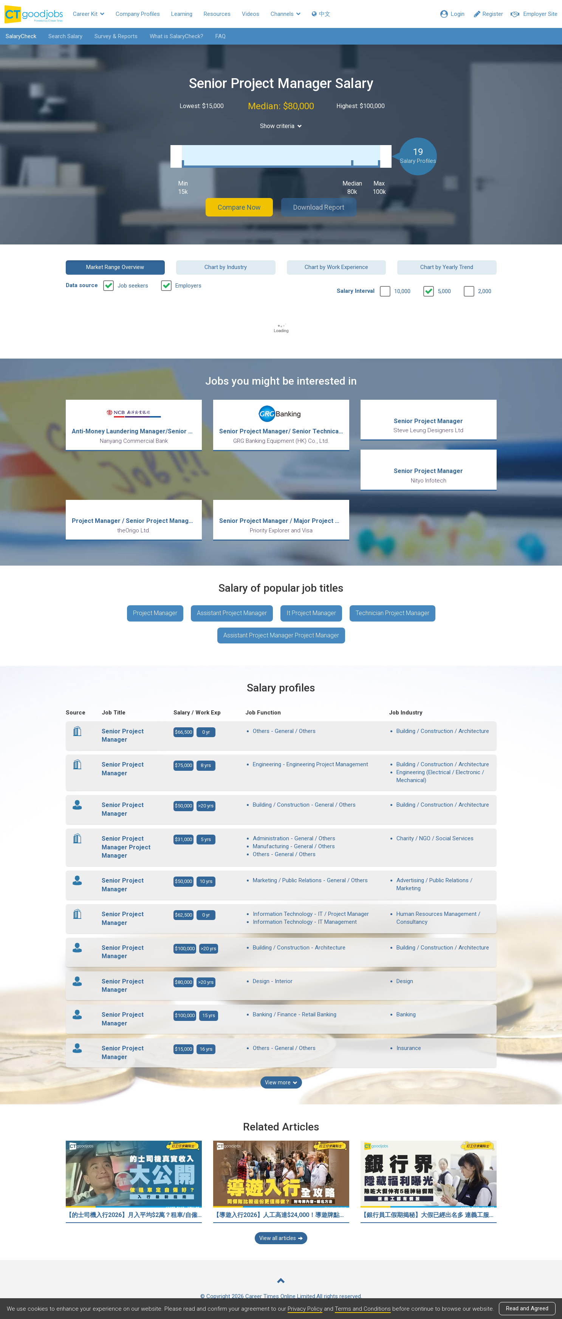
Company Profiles (138, 14)
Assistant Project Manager (232, 613)
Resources (217, 14)
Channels (285, 14)
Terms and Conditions (363, 1308)
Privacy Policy (305, 1308)
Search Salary (65, 36)
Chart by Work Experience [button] (336, 267)
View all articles (281, 1238)
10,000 (402, 291)
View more (281, 1082)
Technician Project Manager (392, 613)
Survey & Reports (116, 36)
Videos (250, 14)
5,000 (444, 291)
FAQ (220, 36)
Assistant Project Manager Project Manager (281, 635)
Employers (188, 285)
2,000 (484, 291)
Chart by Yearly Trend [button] (446, 267)
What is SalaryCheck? (176, 36)
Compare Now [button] (239, 207)
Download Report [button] (318, 207)
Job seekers (133, 285)
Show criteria (281, 126)
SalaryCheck (21, 36)
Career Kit (88, 14)
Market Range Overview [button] (115, 267)
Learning (181, 14)
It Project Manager (311, 613)
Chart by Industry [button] (225, 267)
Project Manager (155, 613)
